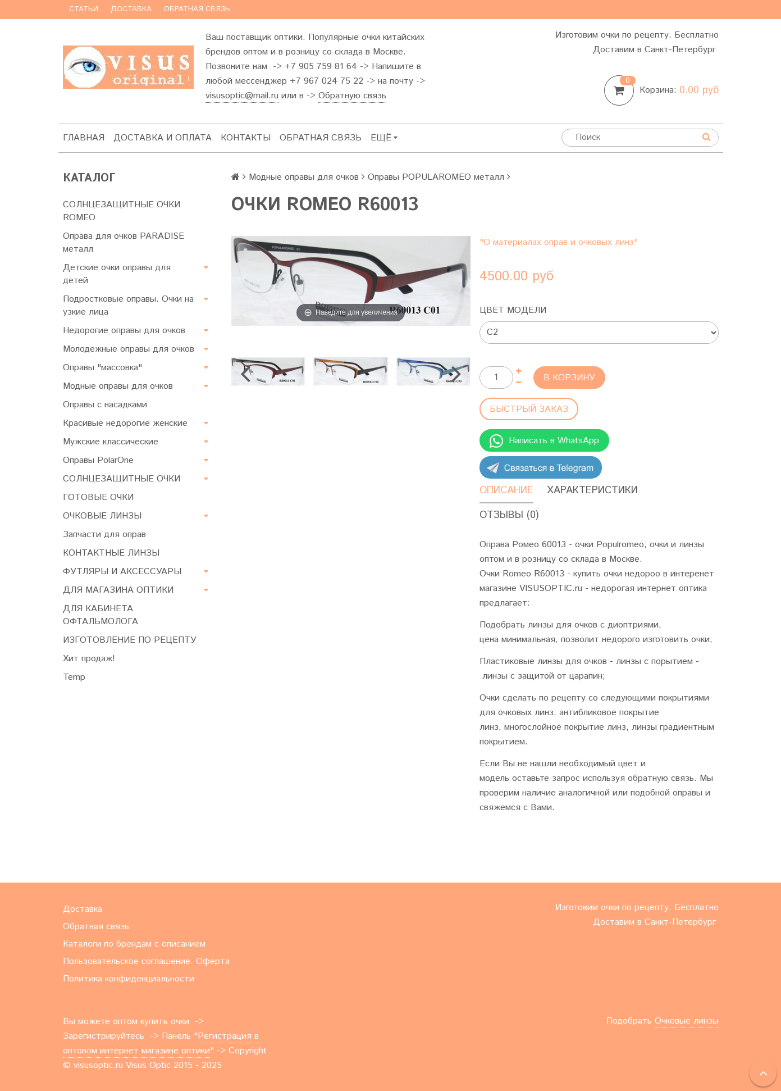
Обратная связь (197, 9)
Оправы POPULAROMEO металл (436, 177)
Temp (74, 677)
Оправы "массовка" (102, 367)
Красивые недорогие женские (125, 423)
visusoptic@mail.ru (241, 95)
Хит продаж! (89, 658)
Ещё (384, 137)
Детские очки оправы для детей (117, 274)
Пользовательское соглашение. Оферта (146, 961)
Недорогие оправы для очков (124, 330)
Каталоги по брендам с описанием (134, 944)
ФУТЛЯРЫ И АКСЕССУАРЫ (122, 571)
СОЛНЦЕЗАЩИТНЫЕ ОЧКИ (121, 478)
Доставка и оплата (162, 137)
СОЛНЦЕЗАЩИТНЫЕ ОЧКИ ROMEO (121, 211)
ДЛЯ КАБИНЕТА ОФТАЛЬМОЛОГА (100, 615)
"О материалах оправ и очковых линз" (558, 242)
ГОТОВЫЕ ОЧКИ (98, 497)
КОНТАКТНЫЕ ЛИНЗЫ (111, 553)
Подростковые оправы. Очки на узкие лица (128, 306)
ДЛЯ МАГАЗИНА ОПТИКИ (118, 590)
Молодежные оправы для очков (128, 349)
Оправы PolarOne (98, 460)
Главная (83, 137)
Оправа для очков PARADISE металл (123, 243)
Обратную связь (352, 95)
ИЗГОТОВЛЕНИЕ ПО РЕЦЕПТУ (130, 640)
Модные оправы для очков (118, 386)
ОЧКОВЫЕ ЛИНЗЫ (102, 516)
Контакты (246, 137)
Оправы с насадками (105, 404)
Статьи (83, 9)
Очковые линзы (687, 1021)
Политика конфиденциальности (128, 978)
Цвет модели (512, 310)
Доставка (131, 9)
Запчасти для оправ (104, 534)
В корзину (569, 377)
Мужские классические (110, 441)
